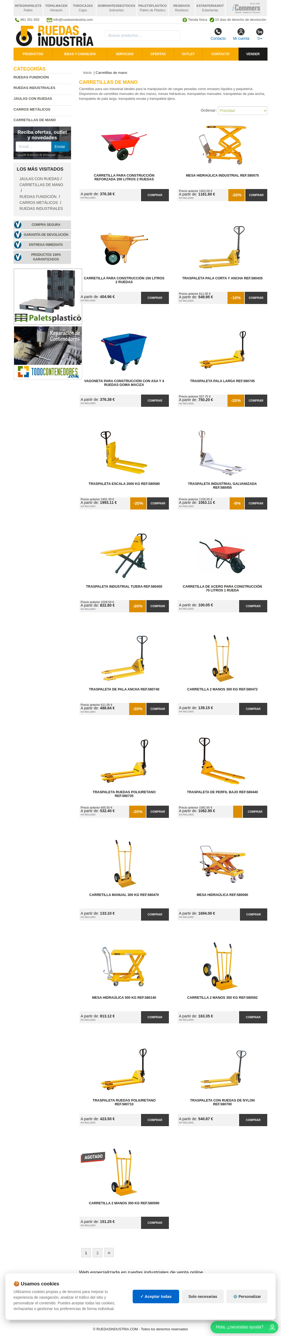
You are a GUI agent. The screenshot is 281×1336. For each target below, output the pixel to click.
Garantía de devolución (46, 235)
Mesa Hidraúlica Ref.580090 (222, 895)
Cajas (125, 1287)
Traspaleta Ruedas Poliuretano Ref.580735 (124, 794)
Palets (172, 1287)
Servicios (124, 54)
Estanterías (131, 1293)
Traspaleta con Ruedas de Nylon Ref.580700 (222, 1102)
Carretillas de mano (41, 185)
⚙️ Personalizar (247, 1316)
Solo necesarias (202, 1316)
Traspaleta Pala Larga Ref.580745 (222, 381)
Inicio (87, 73)
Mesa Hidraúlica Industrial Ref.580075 (222, 175)
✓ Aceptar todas (156, 1316)
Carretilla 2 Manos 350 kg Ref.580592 (222, 998)
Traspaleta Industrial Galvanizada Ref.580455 (222, 486)
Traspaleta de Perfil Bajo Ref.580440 (222, 792)
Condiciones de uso (34, 1293)
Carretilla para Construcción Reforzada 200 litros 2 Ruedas (124, 177)
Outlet (188, 54)
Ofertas (158, 54)
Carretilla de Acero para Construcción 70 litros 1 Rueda (222, 588)
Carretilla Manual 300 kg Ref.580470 (124, 895)
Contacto (218, 34)
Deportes (233, 1287)
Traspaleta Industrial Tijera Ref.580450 (124, 586)
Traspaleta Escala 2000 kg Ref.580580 (124, 484)
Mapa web (77, 1287)
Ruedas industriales (34, 88)
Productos (33, 54)
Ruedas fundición (31, 77)
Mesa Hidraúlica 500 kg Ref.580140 (124, 998)
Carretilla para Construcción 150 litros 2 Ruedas (124, 280)
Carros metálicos (32, 109)
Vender (253, 54)
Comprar (155, 195)
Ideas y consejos (80, 54)
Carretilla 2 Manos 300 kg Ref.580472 (222, 689)
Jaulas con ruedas (33, 99)
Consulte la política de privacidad (35, 154)
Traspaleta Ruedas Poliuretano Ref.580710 (124, 1102)
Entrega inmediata (46, 245)
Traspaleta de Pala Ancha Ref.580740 (124, 689)
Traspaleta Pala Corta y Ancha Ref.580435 (222, 278)
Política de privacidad (36, 1287)
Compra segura (46, 225)
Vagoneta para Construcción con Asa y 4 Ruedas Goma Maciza (124, 383)
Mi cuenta (241, 34)
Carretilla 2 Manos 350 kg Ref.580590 (124, 1203)
